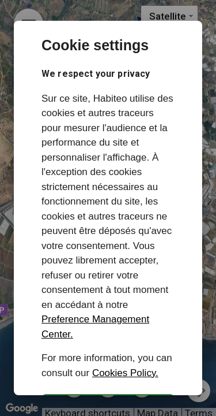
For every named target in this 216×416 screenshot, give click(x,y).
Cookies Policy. (125, 372)
